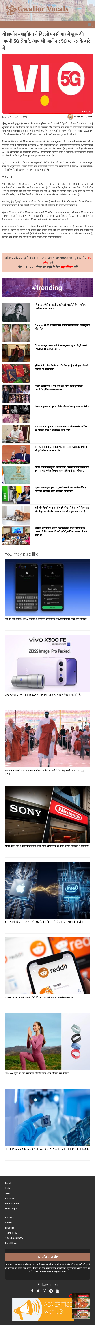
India (7, 1188)
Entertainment (12, 1203)
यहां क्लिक (67, 267)
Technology (11, 1232)
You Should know (14, 1238)
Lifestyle (9, 1227)
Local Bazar (11, 1243)
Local (8, 1183)
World (8, 1193)
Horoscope (11, 1208)
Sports (8, 1222)
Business (10, 1198)
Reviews (9, 1217)
